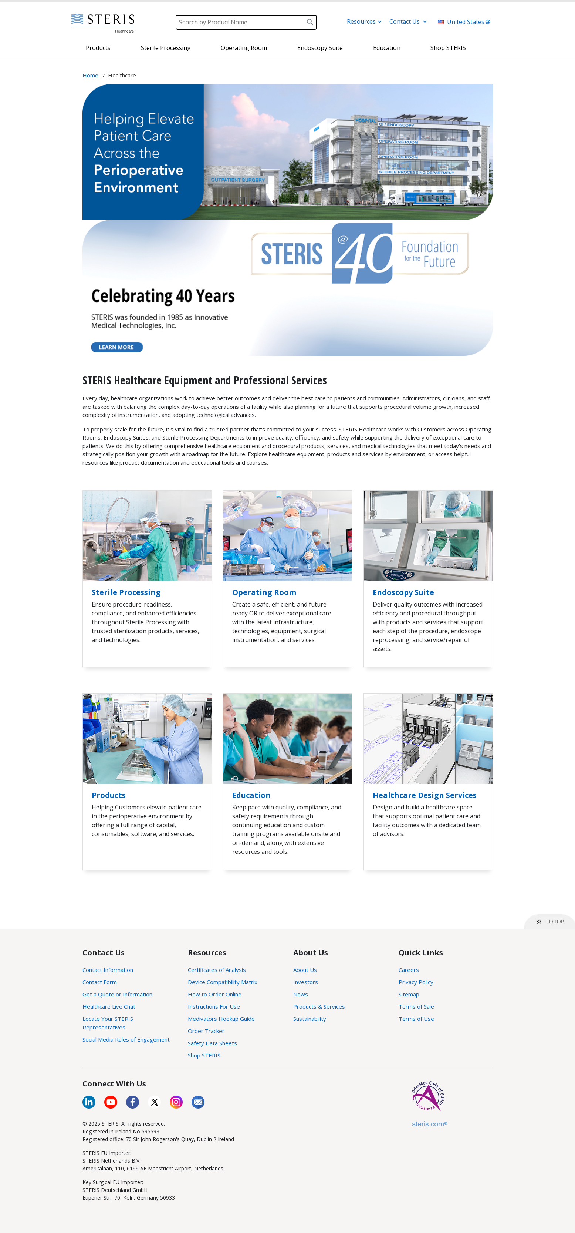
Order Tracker (206, 1031)
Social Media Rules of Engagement (126, 1039)
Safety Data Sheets (212, 1043)
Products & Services (319, 1006)
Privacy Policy (416, 982)
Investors (305, 982)
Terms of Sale (416, 1006)
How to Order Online (214, 994)
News (300, 994)
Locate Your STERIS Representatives (107, 1023)
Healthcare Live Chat (108, 1006)
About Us (305, 969)
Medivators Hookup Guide (221, 1018)
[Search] (246, 22)
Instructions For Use (214, 1006)
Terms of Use (416, 1018)
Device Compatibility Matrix (222, 982)
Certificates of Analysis (217, 969)
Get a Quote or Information (117, 994)
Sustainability (309, 1018)
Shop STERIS (204, 1055)
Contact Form (99, 982)
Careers (409, 969)
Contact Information (107, 969)
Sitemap (409, 994)
